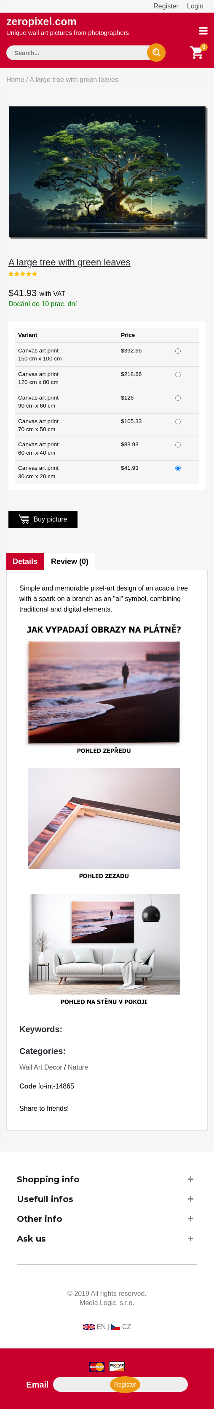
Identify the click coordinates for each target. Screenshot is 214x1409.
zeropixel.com (67, 26)
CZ (126, 1326)
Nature (78, 1067)
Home (15, 79)
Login (195, 6)
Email (37, 1384)
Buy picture (43, 519)
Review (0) (69, 561)
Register (166, 6)
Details (25, 561)
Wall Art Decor (40, 1067)
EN (101, 1326)
